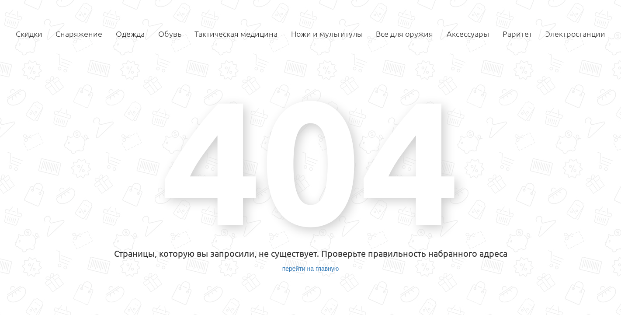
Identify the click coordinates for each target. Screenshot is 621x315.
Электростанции (575, 33)
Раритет (517, 33)
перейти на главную (310, 268)
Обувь (169, 33)
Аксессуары (468, 33)
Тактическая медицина (236, 33)
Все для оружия (404, 33)
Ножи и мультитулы (327, 33)
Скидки (29, 33)
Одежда (130, 33)
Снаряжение (79, 33)
